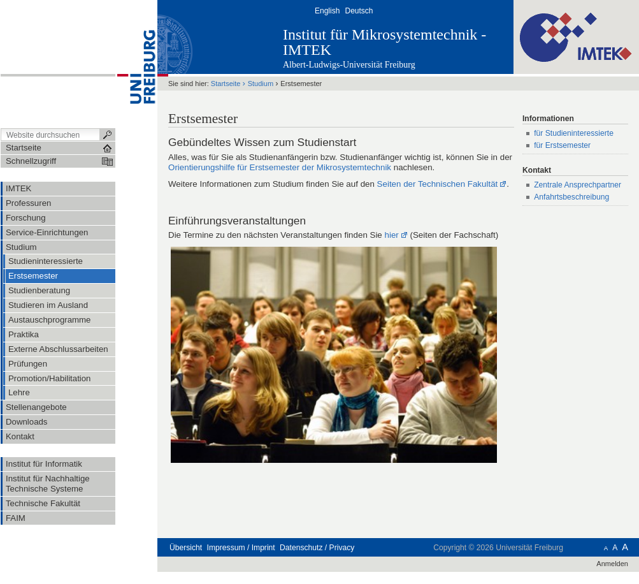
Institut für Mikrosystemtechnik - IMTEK (384, 42)
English (327, 10)
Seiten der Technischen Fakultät (437, 184)
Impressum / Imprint (241, 547)
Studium (260, 83)
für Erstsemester (562, 145)
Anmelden (612, 563)
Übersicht (185, 547)
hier (392, 235)
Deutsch (359, 10)
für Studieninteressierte (574, 133)
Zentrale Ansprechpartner (577, 184)
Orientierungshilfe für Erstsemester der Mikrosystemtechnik (279, 167)
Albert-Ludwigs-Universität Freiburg (349, 64)
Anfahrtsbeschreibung (571, 197)
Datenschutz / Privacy (317, 547)
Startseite (226, 83)
